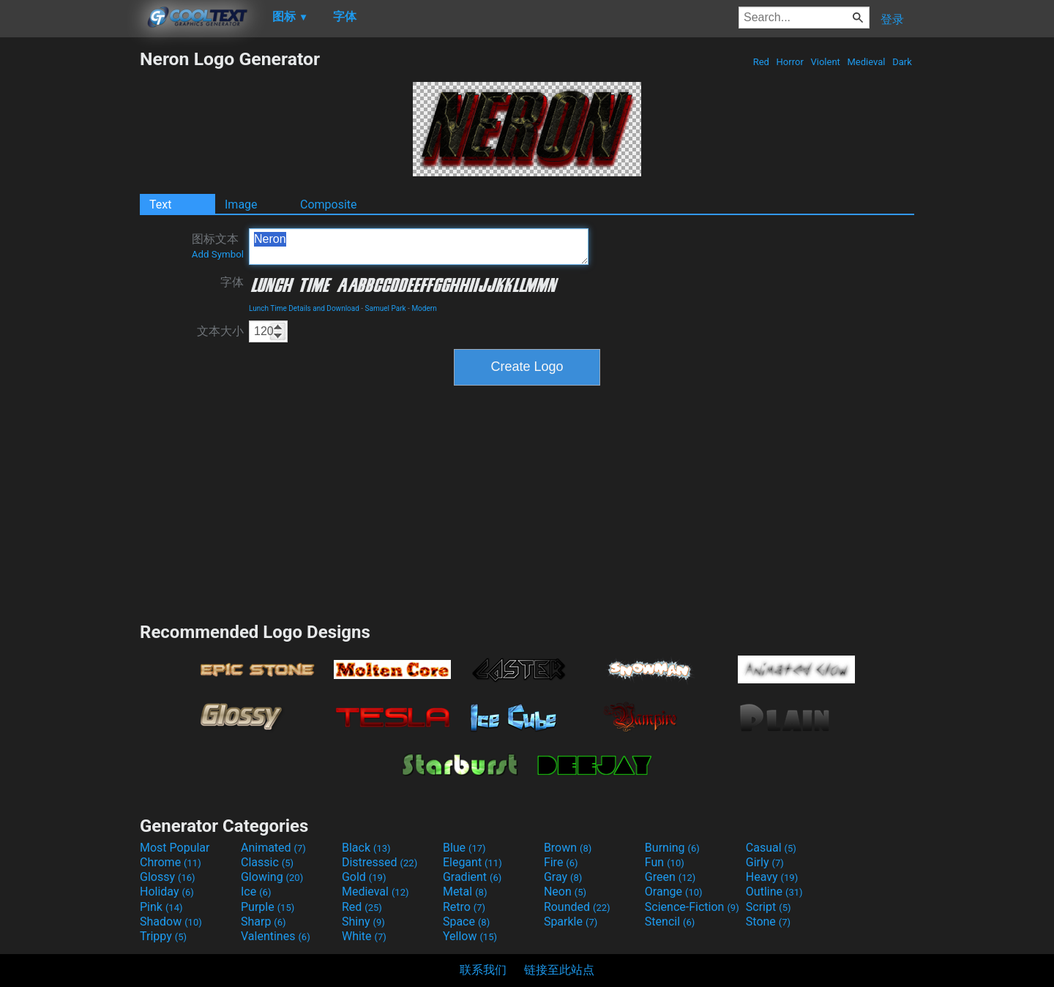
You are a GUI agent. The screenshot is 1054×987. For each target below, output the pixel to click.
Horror (790, 61)
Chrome (170, 862)
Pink (161, 907)
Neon (565, 891)
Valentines (275, 936)
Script (768, 907)
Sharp (263, 921)
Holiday (167, 891)
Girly (765, 862)
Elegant (472, 862)
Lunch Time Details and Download (304, 308)
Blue (464, 848)
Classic (267, 862)
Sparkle (570, 921)
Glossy (167, 877)
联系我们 (483, 970)
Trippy (163, 936)
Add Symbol (218, 254)
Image (241, 204)
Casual (771, 848)
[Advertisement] (69, 267)
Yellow (470, 936)
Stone (768, 921)
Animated (273, 848)
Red (760, 61)
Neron (418, 246)
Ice (256, 891)
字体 (232, 282)
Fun (664, 862)
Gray (563, 877)
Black (366, 848)
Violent (825, 61)
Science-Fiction (692, 907)
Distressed (379, 862)
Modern (423, 308)
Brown (567, 848)
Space (466, 921)
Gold (364, 877)
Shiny (363, 921)
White (364, 936)
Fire (561, 862)
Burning (672, 848)
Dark (902, 61)
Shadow (171, 921)
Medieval (866, 61)
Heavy (772, 877)
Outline (774, 891)
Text (160, 204)
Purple (267, 907)
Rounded (577, 907)
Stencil (670, 921)
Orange (674, 891)
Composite (328, 204)
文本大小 (220, 331)
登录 (892, 19)
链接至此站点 (559, 970)
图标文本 (218, 246)
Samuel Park (385, 308)
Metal (465, 891)
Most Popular (175, 848)
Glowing (272, 877)
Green (670, 877)
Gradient (472, 877)
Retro (464, 907)
